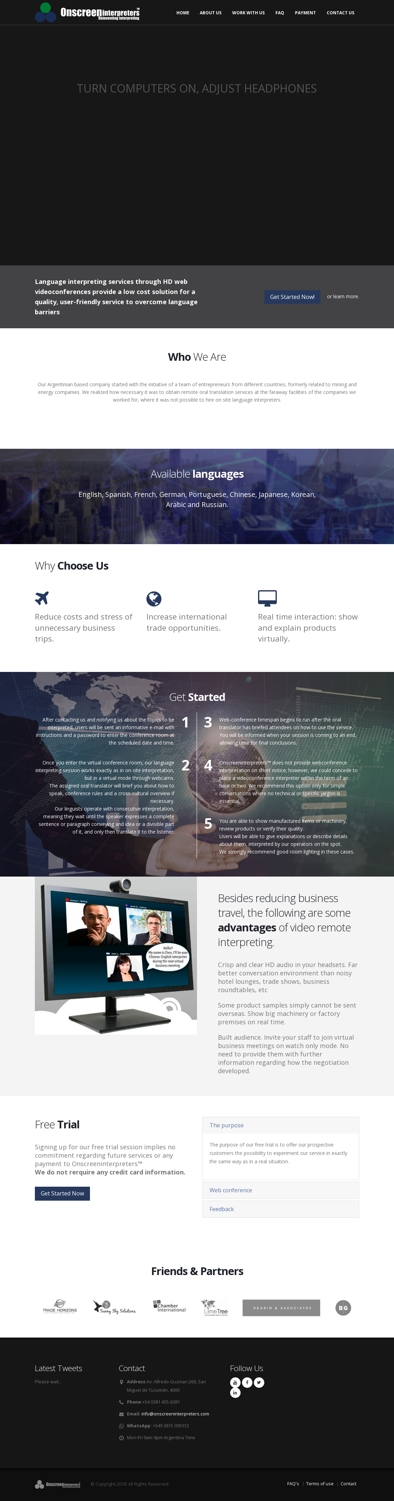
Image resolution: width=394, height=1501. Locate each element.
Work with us (248, 13)
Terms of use (320, 1484)
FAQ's (293, 1484)
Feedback (222, 1209)
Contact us (340, 13)
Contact (348, 1484)
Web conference (231, 1190)
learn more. (346, 296)
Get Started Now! (292, 297)
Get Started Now (62, 1193)
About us (210, 13)
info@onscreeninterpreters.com (175, 1414)
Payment (305, 13)
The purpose (227, 1125)
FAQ (279, 13)
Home (182, 13)
